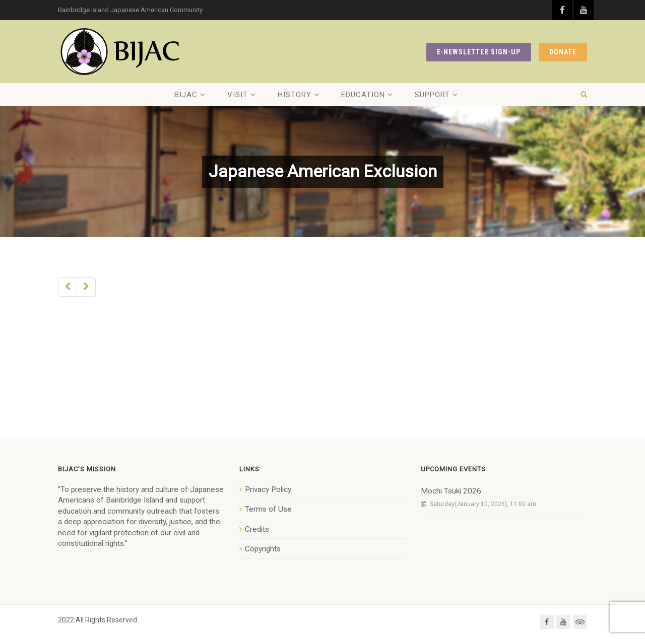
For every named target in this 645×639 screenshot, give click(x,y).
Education (363, 94)
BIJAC (186, 94)
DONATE (562, 52)
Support (432, 94)
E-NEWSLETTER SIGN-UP (479, 52)
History (294, 94)
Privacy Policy (268, 489)
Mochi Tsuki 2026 (451, 490)
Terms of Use (268, 509)
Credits (257, 529)
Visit (237, 94)
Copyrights (263, 548)
